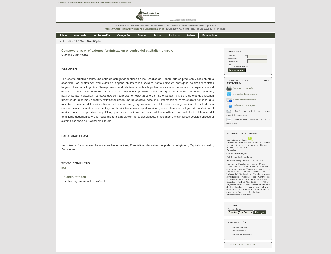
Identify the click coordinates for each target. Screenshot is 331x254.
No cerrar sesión (240, 66)
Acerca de (80, 35)
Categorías (123, 35)
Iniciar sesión (102, 35)
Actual (157, 35)
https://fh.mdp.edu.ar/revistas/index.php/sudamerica (134, 28)
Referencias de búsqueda (244, 105)
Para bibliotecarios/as (242, 234)
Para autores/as (239, 230)
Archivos (174, 35)
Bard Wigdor (94, 41)
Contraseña (233, 61)
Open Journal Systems (242, 245)
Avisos (191, 35)
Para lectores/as (239, 227)
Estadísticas (209, 35)
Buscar (142, 35)
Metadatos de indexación (245, 93)
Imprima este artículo (243, 88)
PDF (63, 168)
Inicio (63, 35)
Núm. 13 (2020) (76, 41)
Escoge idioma (234, 209)
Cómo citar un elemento (244, 99)
